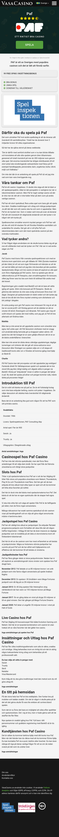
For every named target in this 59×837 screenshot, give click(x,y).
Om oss (5, 772)
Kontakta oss (7, 778)
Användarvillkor (8, 775)
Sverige (44, 3)
